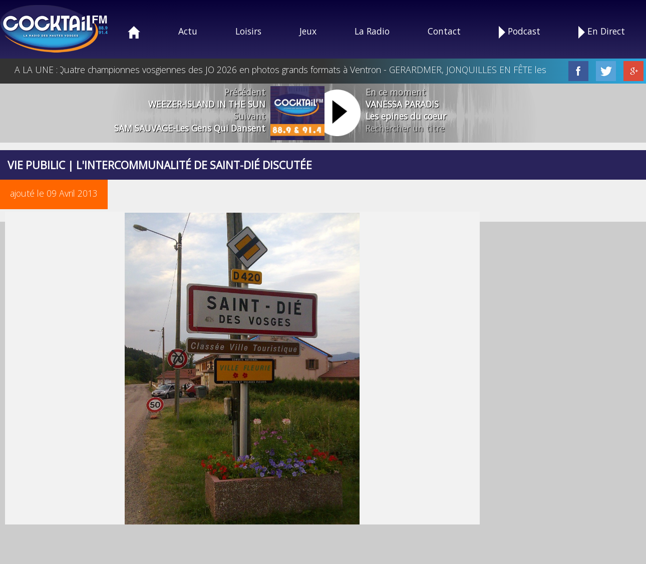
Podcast (519, 32)
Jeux (307, 31)
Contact (444, 31)
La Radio (372, 31)
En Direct (601, 32)
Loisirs (248, 31)
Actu (187, 31)
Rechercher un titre (405, 128)
